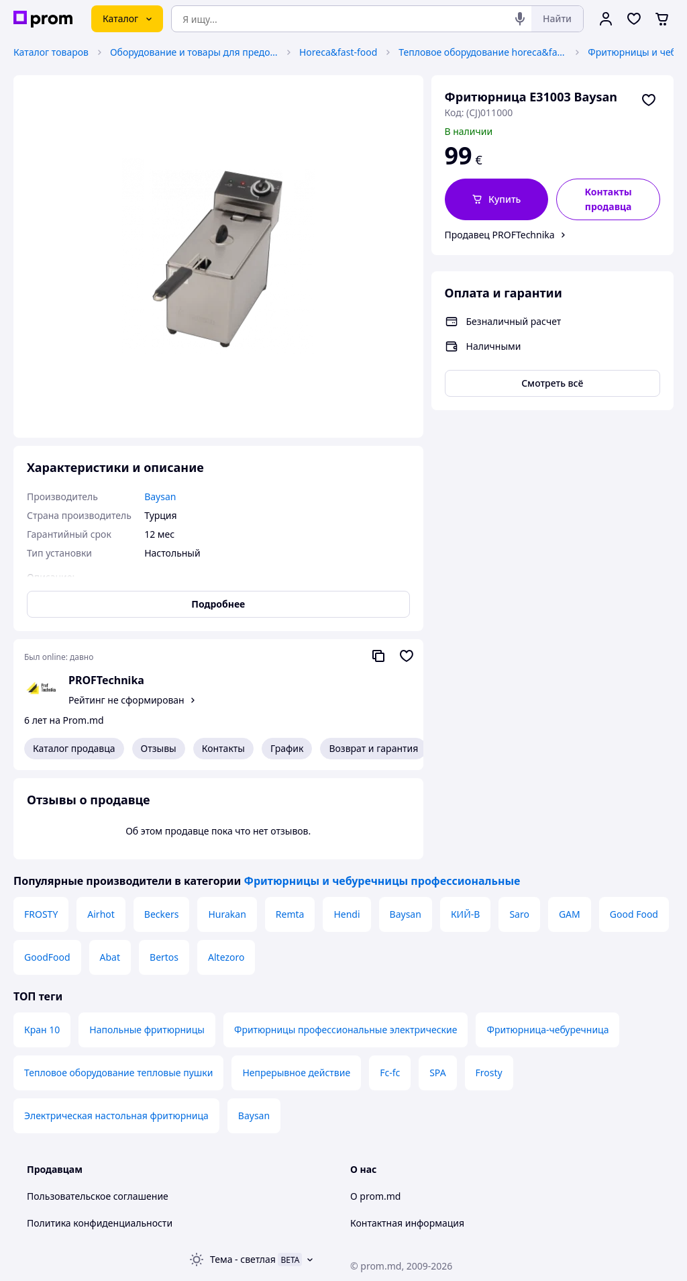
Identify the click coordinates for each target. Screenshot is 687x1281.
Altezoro (226, 957)
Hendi (346, 914)
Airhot (101, 914)
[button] (497, 199)
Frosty (489, 1072)
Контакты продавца (607, 199)
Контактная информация (407, 1223)
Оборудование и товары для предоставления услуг (194, 52)
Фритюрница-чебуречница (547, 1029)
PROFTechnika (106, 680)
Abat (110, 957)
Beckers (161, 914)
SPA (437, 1072)
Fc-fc (390, 1072)
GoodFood (47, 957)
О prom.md (375, 1196)
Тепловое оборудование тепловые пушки (118, 1072)
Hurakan (227, 914)
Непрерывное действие (296, 1072)
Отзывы (158, 748)
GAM (569, 914)
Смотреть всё (552, 383)
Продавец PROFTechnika (500, 234)
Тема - (243, 1259)
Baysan (405, 914)
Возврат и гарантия (373, 748)
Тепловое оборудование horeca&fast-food (482, 52)
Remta (290, 914)
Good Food (634, 914)
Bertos (164, 957)
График (286, 748)
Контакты (223, 748)
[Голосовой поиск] (520, 19)
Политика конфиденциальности (99, 1223)
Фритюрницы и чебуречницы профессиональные (382, 880)
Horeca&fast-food (338, 52)
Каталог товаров (51, 52)
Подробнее (218, 604)
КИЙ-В (465, 914)
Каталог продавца (74, 748)
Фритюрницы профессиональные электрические (346, 1029)
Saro (519, 914)
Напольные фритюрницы (147, 1029)
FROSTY (41, 914)
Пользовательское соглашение (97, 1196)
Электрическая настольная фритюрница (116, 1115)
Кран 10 (42, 1029)
